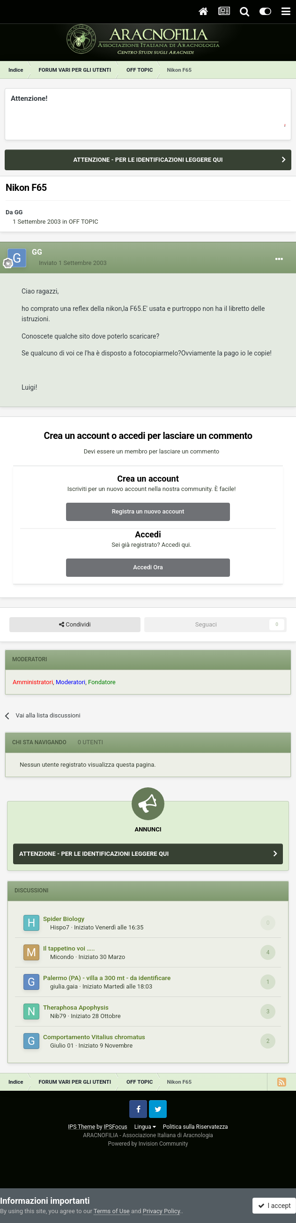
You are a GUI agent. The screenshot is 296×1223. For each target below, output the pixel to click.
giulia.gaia (64, 986)
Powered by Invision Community (148, 1143)
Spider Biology (63, 918)
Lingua (145, 1127)
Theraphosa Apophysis (76, 1007)
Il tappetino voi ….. (69, 948)
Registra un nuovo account (148, 511)
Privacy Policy (161, 1211)
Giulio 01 (62, 1045)
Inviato (73, 262)
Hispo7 (59, 927)
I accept (274, 1205)
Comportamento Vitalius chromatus (94, 1037)
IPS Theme (81, 1127)
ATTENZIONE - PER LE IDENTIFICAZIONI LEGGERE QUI (147, 159)
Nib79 (58, 1015)
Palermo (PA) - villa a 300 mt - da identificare (106, 977)
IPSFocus (115, 1127)
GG (19, 212)
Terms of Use (112, 1211)
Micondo (62, 956)
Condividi (75, 625)
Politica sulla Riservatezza (195, 1127)
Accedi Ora (148, 567)
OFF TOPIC (83, 221)
